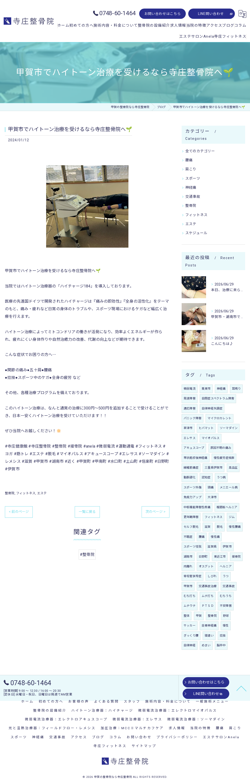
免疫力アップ (192, 497)
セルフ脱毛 (191, 527)
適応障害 (190, 408)
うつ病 (221, 477)
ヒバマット (206, 428)
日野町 (203, 556)
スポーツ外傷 (192, 487)
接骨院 (236, 556)
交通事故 (192, 197)
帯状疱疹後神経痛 (196, 458)
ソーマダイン (229, 428)
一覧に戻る (87, 512)
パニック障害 (192, 418)
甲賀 (199, 615)
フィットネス (25, 493)
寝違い (209, 635)
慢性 (226, 625)
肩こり (191, 169)
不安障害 (226, 605)
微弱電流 (190, 388)
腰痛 (189, 160)
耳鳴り (236, 388)
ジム (232, 517)
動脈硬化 (190, 477)
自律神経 (190, 645)
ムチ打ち (208, 596)
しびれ (212, 576)
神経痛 (191, 188)
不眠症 (188, 537)
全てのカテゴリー (200, 151)
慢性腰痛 (235, 527)
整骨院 (10, 493)
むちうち (226, 596)
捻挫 (223, 635)
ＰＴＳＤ (208, 605)
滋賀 (207, 527)
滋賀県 (212, 546)
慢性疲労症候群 (224, 458)
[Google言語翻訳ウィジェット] (242, 14)
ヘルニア (226, 566)
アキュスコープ (194, 448)
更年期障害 (191, 517)
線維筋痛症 (191, 467)
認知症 (206, 477)
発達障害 (190, 398)
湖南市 (188, 556)
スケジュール (196, 233)
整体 (186, 615)
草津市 (188, 428)
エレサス (190, 438)
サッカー (190, 625)
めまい (206, 645)
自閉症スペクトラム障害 (218, 398)
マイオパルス (210, 438)
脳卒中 (221, 645)
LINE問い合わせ (211, 14)
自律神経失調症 (212, 408)
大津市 (212, 497)
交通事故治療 (208, 586)
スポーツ (192, 178)
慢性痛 (215, 537)
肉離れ (188, 566)
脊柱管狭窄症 (192, 576)
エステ (42, 493)
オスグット (206, 566)
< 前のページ (19, 512)
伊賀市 (227, 546)
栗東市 (206, 388)
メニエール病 (229, 487)
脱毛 (220, 527)
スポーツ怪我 (192, 546)
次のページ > (156, 512)
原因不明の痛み (220, 448)
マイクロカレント (219, 418)
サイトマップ (144, 746)
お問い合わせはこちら (162, 14)
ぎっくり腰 (191, 635)
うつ (226, 576)
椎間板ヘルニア (227, 507)
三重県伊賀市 (213, 467)
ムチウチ (190, 605)
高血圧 (233, 467)
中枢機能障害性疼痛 (197, 507)
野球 (226, 615)
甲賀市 (188, 586)
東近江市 (220, 556)
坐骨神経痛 (209, 625)
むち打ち (190, 596)
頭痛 (210, 487)
